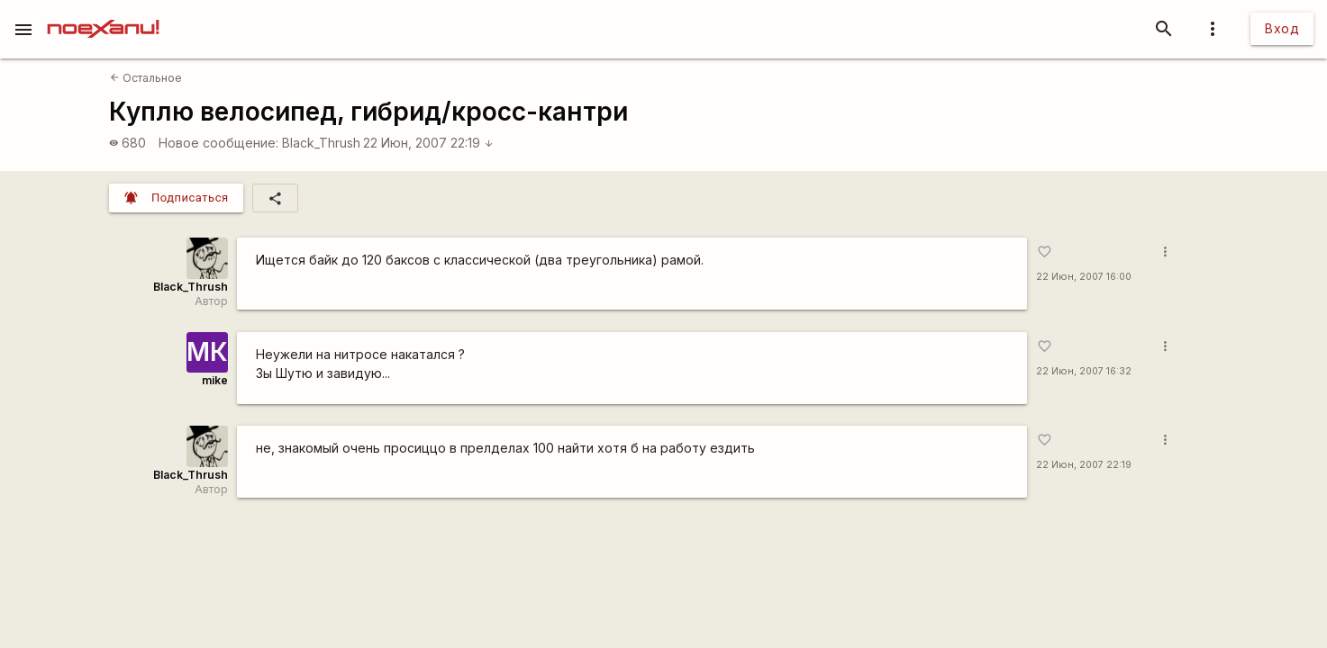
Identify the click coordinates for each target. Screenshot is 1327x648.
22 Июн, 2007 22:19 (428, 142)
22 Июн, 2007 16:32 (1084, 371)
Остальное (146, 78)
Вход (1282, 28)
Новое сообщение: (218, 142)
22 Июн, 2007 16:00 (1084, 277)
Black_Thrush (321, 142)
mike (215, 380)
